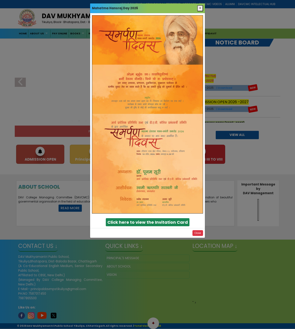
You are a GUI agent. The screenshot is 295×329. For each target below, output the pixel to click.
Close (198, 233)
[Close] (200, 8)
